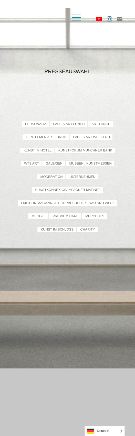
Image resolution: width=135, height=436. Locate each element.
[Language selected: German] (105, 431)
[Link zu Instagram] (109, 19)
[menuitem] (74, 17)
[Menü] (74, 17)
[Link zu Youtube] (99, 19)
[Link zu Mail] (120, 19)
